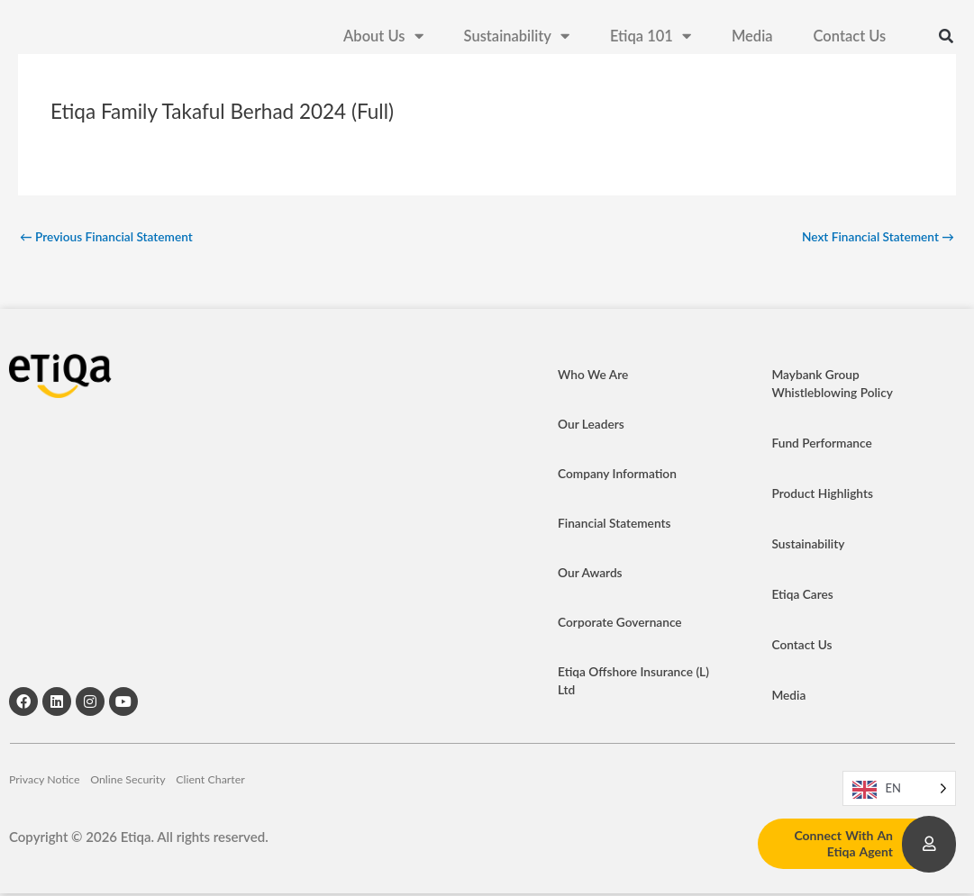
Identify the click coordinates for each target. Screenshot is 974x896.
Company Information (622, 476)
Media (752, 45)
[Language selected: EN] (899, 791)
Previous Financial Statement (114, 238)
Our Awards (593, 575)
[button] (946, 45)
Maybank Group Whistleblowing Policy (837, 386)
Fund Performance (826, 446)
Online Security (173, 791)
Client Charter (294, 791)
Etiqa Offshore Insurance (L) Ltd (631, 683)
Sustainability (516, 45)
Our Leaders (594, 427)
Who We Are (596, 377)
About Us (383, 45)
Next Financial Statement (870, 238)
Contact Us (850, 45)
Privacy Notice (52, 791)
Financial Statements (619, 526)
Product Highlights (826, 496)
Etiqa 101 (650, 45)
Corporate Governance (626, 625)
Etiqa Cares (805, 597)
